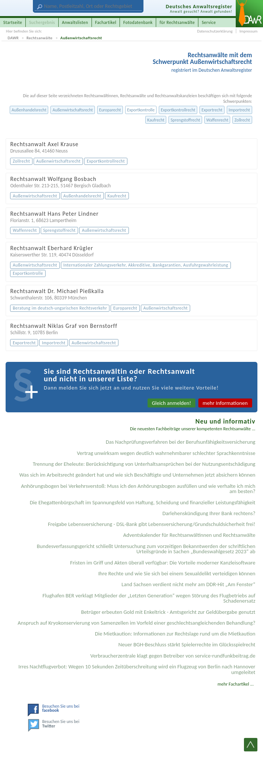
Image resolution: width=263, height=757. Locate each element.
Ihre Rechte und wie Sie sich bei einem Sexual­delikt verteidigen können (177, 573)
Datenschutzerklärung (215, 31)
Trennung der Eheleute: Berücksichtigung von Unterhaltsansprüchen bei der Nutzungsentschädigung (144, 464)
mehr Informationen (225, 403)
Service (209, 22)
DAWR (13, 38)
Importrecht (239, 110)
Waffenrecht (217, 120)
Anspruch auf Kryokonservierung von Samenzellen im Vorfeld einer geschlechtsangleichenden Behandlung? (136, 622)
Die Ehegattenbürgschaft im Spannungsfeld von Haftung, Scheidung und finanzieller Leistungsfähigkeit (143, 502)
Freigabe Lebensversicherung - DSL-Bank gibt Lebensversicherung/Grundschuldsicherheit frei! (151, 524)
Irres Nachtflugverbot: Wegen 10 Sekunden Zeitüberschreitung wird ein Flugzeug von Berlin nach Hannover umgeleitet (136, 669)
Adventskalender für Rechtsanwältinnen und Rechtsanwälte (189, 535)
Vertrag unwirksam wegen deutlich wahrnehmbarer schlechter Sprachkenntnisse (166, 453)
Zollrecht (242, 120)
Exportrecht (211, 110)
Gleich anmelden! (171, 403)
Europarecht (110, 110)
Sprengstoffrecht (185, 120)
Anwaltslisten (75, 22)
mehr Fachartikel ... (235, 684)
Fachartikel (105, 22)
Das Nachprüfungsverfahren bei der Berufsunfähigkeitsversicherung (181, 441)
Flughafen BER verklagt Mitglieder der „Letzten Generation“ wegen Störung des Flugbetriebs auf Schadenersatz (149, 598)
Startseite (12, 22)
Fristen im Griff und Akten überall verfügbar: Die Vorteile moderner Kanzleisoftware (163, 562)
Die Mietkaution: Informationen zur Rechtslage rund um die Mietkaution (175, 633)
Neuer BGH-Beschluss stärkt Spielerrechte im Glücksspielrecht (187, 644)
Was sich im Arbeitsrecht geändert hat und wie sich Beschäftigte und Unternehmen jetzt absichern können (137, 474)
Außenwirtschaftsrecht (81, 38)
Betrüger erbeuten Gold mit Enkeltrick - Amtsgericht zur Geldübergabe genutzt (168, 612)
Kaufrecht (155, 120)
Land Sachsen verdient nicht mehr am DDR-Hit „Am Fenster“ (188, 584)
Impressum (248, 31)
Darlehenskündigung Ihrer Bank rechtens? (209, 513)
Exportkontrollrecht (178, 110)
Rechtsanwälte (40, 38)
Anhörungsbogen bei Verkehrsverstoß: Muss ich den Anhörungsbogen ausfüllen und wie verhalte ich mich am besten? (138, 489)
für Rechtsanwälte (177, 22)
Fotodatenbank (138, 22)
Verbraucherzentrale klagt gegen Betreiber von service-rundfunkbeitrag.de (173, 655)
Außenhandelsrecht (29, 110)
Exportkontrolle (141, 110)
